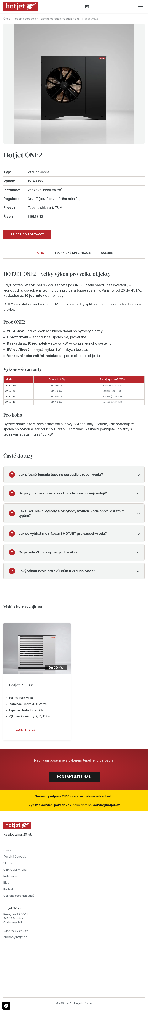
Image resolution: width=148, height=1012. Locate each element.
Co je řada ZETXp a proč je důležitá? (47, 552)
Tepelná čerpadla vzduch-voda (59, 18)
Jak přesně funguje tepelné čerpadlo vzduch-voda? (60, 474)
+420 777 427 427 (15, 931)
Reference (10, 876)
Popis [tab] (39, 252)
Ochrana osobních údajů (18, 895)
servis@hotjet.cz (106, 805)
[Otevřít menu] (140, 6)
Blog (6, 882)
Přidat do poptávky (27, 234)
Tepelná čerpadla (24, 18)
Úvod (6, 18)
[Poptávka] (87, 6)
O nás (7, 850)
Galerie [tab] (107, 252)
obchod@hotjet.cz (15, 937)
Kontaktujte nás (74, 776)
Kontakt (8, 889)
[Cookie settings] (6, 1006)
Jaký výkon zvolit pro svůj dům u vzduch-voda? (56, 571)
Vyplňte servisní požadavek (49, 805)
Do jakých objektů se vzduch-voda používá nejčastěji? (62, 493)
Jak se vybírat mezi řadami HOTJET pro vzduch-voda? (62, 533)
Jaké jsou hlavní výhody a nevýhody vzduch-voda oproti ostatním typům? (71, 513)
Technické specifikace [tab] (73, 252)
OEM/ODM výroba (15, 869)
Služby (7, 863)
